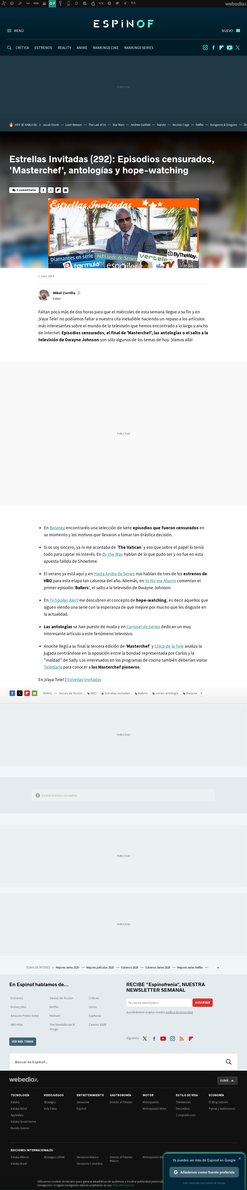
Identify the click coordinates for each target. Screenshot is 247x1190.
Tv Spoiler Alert (64, 600)
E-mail (65, 190)
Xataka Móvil (19, 1109)
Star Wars (118, 125)
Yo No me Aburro (160, 580)
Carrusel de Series (143, 626)
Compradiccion (186, 1115)
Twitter (238, 47)
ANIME (82, 47)
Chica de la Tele (169, 646)
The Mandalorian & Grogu (62, 1026)
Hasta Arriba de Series (114, 573)
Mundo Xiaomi (20, 1128)
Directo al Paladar (121, 1102)
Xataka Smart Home (23, 1122)
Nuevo (227, 30)
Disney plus (18, 1007)
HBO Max (17, 1024)
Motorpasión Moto (154, 1109)
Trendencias (183, 1102)
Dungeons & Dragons (223, 125)
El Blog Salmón (218, 1102)
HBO (94, 693)
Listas (93, 1007)
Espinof (123, 23)
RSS (181, 1037)
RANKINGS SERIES (138, 47)
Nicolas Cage (181, 125)
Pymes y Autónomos (222, 1109)
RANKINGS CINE (106, 47)
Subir (224, 1081)
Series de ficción (70, 693)
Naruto (161, 125)
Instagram (205, 47)
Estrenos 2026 (130, 967)
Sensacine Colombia (89, 1164)
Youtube (229, 47)
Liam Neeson (74, 125)
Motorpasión (151, 1102)
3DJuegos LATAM (54, 1157)
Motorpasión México (155, 1157)
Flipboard (221, 47)
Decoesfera (183, 1109)
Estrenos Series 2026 (158, 967)
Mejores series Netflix (190, 967)
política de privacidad (179, 1012)
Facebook (213, 47)
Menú (19, 30)
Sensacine (83, 1102)
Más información (123, 1185)
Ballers (143, 693)
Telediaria (53, 667)
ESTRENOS (43, 47)
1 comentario (26, 190)
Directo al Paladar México (121, 1159)
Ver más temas (23, 1042)
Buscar (229, 1062)
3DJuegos (50, 1102)
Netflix (199, 125)
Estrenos (17, 998)
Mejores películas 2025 (100, 967)
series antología (167, 693)
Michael (55, 1016)
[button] (66, 293)
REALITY (64, 47)
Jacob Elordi (51, 125)
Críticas (94, 998)
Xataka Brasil (19, 1164)
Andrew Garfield (140, 125)
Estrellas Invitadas (84, 679)
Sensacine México (87, 1157)
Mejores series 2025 (68, 967)
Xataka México (20, 1157)
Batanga (57, 527)
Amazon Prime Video (25, 1016)
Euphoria (95, 1016)
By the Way (112, 554)
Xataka (15, 1102)
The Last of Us (97, 125)
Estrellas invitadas (117, 693)
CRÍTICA (22, 47)
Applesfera (17, 1115)
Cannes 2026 (97, 1024)
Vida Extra (50, 1109)
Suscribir (202, 1003)
